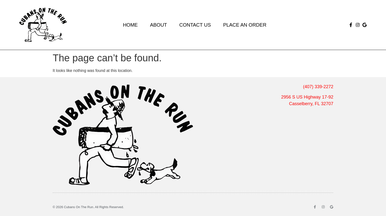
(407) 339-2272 (318, 86)
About (158, 24)
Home (130, 24)
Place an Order (244, 24)
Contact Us (195, 24)
